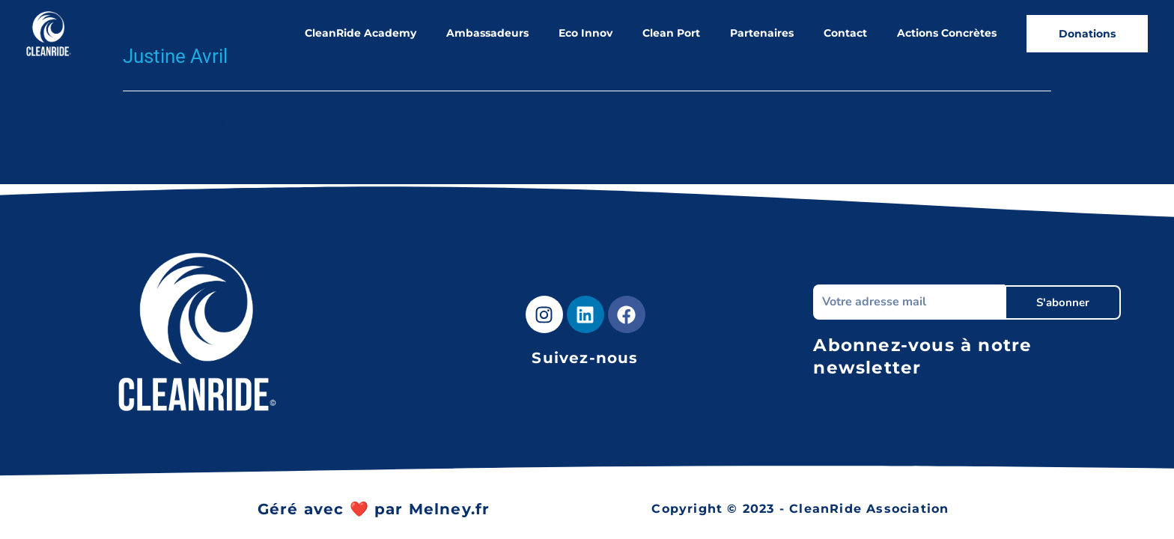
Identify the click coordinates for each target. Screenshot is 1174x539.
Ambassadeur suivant (934, 123)
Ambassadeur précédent (209, 123)
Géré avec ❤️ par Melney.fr (374, 509)
